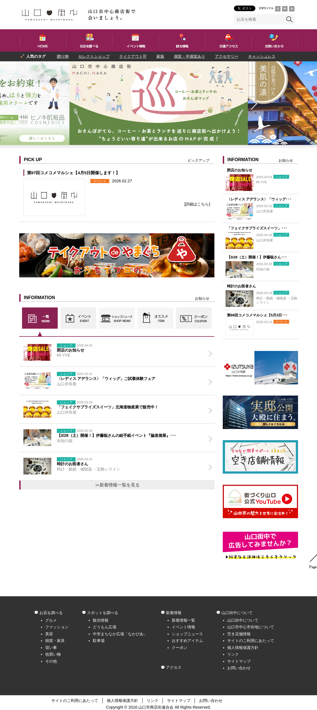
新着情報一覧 (183, 620)
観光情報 (100, 620)
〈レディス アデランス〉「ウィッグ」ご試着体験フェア (106, 378)
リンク (233, 654)
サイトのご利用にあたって (250, 640)
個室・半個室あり (189, 56)
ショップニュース (187, 634)
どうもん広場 (104, 627)
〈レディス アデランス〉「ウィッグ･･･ (259, 199)
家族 (160, 56)
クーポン (179, 647)
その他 (51, 661)
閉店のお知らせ (239, 170)
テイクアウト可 (133, 56)
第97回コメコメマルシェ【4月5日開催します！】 (73, 172)
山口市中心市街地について (250, 627)
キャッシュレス (261, 56)
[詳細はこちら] (197, 204)
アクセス (174, 667)
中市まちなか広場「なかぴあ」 (120, 634)
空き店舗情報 (239, 634)
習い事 (51, 647)
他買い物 (53, 654)
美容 (49, 634)
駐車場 (99, 640)
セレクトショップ (94, 56)
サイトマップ (239, 661)
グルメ (51, 620)
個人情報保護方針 (242, 647)
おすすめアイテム (187, 640)
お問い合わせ (239, 668)
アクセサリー (226, 56)
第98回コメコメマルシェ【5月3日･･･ (257, 315)
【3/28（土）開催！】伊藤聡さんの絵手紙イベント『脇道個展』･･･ (116, 435)
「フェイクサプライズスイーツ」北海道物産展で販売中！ (107, 407)
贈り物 (63, 56)
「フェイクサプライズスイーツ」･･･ (257, 228)
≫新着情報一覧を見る (117, 485)
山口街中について (242, 620)
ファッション (57, 627)
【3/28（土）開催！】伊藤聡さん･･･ (257, 257)
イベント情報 (183, 627)
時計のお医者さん (241, 286)
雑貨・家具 (55, 640)
